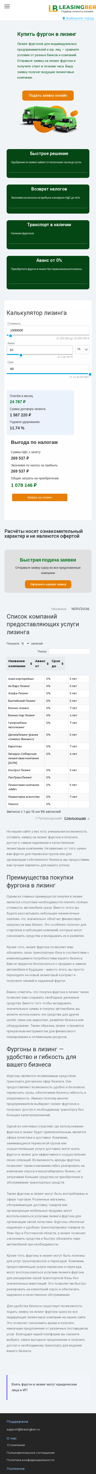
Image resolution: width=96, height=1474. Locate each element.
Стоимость (14, 323)
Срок (10, 362)
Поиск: (63, 651)
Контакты (14, 1461)
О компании (16, 1431)
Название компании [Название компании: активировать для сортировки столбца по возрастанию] (25, 663)
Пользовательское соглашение (31, 1439)
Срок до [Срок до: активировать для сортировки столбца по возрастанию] (78, 663)
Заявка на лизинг (39, 497)
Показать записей (25, 643)
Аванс (11, 343)
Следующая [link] (75, 805)
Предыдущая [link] (49, 805)
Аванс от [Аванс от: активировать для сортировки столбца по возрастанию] (61, 663)
